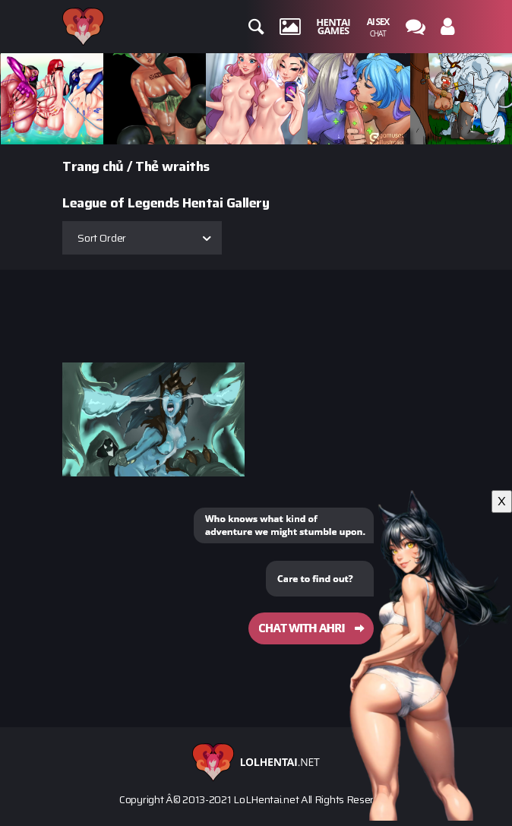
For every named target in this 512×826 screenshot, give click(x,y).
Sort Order (101, 237)
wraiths (186, 166)
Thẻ (147, 166)
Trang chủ (93, 166)
